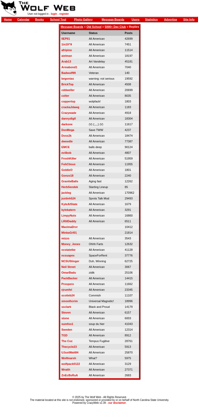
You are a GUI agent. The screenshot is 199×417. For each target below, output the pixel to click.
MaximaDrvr (69, 226)
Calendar (23, 19)
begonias (67, 78)
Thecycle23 (69, 346)
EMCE (65, 147)
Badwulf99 (68, 72)
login (54, 13)
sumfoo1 (67, 323)
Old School (94, 26)
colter (65, 95)
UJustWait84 (70, 352)
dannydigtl (68, 118)
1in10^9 (66, 44)
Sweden (66, 329)
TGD (64, 335)
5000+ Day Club (115, 26)
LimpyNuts (68, 215)
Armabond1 (69, 67)
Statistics (151, 19)
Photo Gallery (83, 19)
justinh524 (68, 198)
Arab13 (66, 61)
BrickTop (67, 84)
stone (65, 318)
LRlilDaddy (68, 221)
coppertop (68, 101)
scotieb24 (68, 295)
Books (39, 19)
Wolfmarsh (68, 358)
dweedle (67, 141)
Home (8, 19)
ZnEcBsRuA (69, 375)
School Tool (58, 19)
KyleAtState (69, 204)
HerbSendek (69, 187)
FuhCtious (68, 164)
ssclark (66, 306)
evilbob (66, 152)
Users (136, 19)
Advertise (170, 19)
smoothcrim (69, 301)
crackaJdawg (70, 107)
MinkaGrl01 (69, 232)
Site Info (188, 19)
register (64, 13)
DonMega (67, 129)
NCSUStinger (70, 261)
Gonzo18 (67, 175)
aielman (66, 55)
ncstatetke (68, 249)
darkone (67, 124)
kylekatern (68, 209)
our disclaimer (117, 402)
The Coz (67, 341)
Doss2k (66, 135)
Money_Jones (70, 244)
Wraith (65, 369)
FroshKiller (68, 158)
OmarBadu (68, 272)
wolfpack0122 (70, 363)
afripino (66, 50)
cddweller (68, 90)
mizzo (65, 238)
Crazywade (68, 112)
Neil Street (68, 266)
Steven (66, 312)
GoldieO (67, 169)
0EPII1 (65, 38)
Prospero (67, 284)
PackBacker (69, 278)
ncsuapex (68, 255)
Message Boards (113, 19)
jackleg (66, 192)
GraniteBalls (69, 181)
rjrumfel (66, 289)
